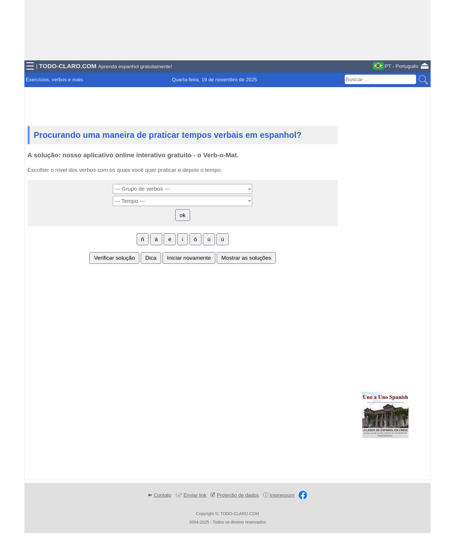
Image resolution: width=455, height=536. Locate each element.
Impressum (282, 495)
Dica (150, 258)
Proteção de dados (238, 495)
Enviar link (195, 495)
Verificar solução (114, 258)
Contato (162, 495)
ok (182, 215)
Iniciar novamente (189, 258)
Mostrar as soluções (246, 258)
